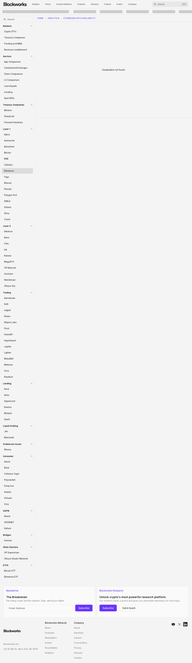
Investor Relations (64, 4)
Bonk (6, 467)
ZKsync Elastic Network (16, 558)
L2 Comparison (11, 80)
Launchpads (10, 86)
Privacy (77, 647)
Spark (7, 419)
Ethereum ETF (11, 576)
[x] (179, 624)
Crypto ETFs (10, 31)
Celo (6, 243)
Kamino (8, 407)
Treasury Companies (14, 37)
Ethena (7, 449)
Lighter (7, 352)
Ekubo (7, 316)
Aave (6, 389)
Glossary (78, 652)
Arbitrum (8, 231)
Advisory (94, 4)
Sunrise (8, 540)
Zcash (7, 219)
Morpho (8, 413)
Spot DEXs (9, 98)
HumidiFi (8, 334)
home (40, 18)
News (48, 627)
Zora (6, 504)
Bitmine (8, 110)
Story (6, 213)
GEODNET (9, 522)
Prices (48, 4)
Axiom (7, 461)
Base (6, 237)
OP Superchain (11, 552)
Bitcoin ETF (9, 570)
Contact (78, 657)
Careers (78, 637)
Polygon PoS (10, 195)
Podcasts (49, 632)
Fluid (6, 328)
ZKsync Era (9, 286)
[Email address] (39, 608)
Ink (5, 249)
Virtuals (8, 498)
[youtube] (173, 624)
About (77, 627)
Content (107, 4)
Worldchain (10, 280)
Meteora (8, 364)
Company (132, 4)
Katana (7, 255)
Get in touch (128, 608)
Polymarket (9, 480)
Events (119, 4)
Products (81, 4)
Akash (7, 516)
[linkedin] (185, 624)
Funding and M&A (13, 43)
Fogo (6, 177)
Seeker (7, 492)
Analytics (36, 4)
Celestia (8, 164)
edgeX (7, 310)
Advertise (78, 632)
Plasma (8, 189)
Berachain (9, 146)
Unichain (8, 274)
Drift (6, 304)
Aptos (7, 134)
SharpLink (9, 116)
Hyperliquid (10, 340)
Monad (7, 183)
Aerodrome (9, 298)
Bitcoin (7, 152)
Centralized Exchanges (15, 67)
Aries (6, 395)
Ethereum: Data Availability (79, 18)
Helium (7, 528)
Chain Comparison (13, 74)
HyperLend (9, 401)
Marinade (9, 437)
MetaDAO (8, 358)
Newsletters (51, 637)
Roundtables (51, 647)
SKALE (7, 201)
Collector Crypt (11, 473)
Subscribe (83, 608)
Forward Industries (13, 122)
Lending (8, 92)
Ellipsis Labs (10, 322)
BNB (6, 158)
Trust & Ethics (80, 642)
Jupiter (7, 346)
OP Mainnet (10, 267)
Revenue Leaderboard (15, 49)
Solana (7, 207)
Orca (6, 370)
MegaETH (9, 261)
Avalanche (9, 140)
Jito (6, 431)
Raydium (8, 377)
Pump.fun (9, 486)
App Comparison (12, 61)
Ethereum (9, 170)
